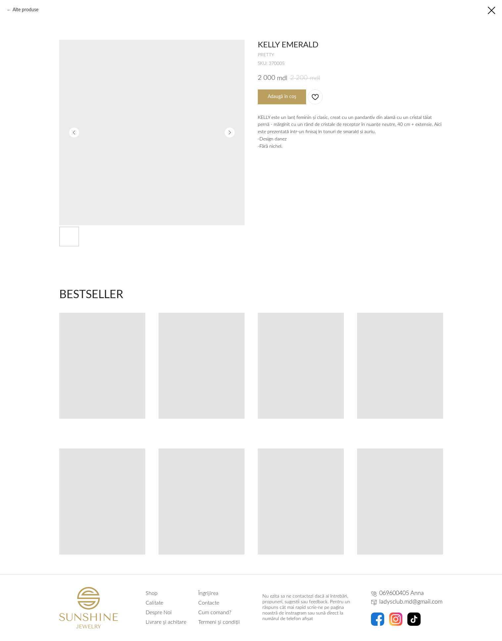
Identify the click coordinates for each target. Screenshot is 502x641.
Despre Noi (159, 612)
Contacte (208, 603)
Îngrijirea (208, 593)
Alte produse (25, 10)
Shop (152, 593)
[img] (377, 619)
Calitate (154, 603)
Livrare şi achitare (166, 622)
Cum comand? (214, 612)
